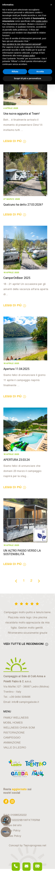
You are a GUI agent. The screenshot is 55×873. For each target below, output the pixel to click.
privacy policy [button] (29, 55)
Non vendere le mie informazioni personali (21, 44)
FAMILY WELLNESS (16, 717)
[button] (51, 4)
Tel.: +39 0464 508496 (16, 697)
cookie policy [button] (41, 21)
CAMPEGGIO (12, 737)
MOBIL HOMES (13, 722)
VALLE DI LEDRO (14, 747)
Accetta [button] (40, 71)
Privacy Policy (11, 830)
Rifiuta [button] (15, 71)
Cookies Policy (12, 836)
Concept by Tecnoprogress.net (27, 845)
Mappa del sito (12, 825)
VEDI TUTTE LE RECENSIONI (25, 644)
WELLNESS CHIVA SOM (19, 727)
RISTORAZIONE (14, 732)
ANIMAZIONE (12, 742)
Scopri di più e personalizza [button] (27, 78)
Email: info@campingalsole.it (21, 702)
